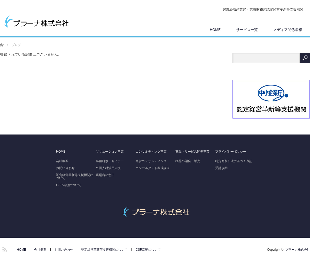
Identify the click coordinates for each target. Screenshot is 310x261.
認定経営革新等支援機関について (74, 176)
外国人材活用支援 (108, 168)
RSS (4, 248)
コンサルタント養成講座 (153, 168)
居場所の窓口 (105, 175)
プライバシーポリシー (230, 151)
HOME (215, 30)
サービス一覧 (247, 30)
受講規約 (221, 168)
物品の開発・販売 (187, 161)
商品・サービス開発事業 (192, 151)
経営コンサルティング (151, 161)
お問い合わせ (65, 168)
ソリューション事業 (110, 151)
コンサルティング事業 (151, 151)
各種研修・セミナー (110, 161)
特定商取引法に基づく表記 (233, 161)
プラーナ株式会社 (297, 249)
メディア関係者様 (287, 30)
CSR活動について (68, 185)
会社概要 (62, 161)
